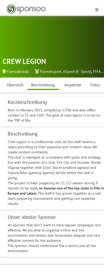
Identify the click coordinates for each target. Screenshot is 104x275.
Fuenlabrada (18, 71)
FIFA (96, 71)
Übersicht (15, 84)
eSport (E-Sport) (77, 71)
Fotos (95, 84)
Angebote (72, 84)
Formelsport (50, 71)
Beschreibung (43, 84)
